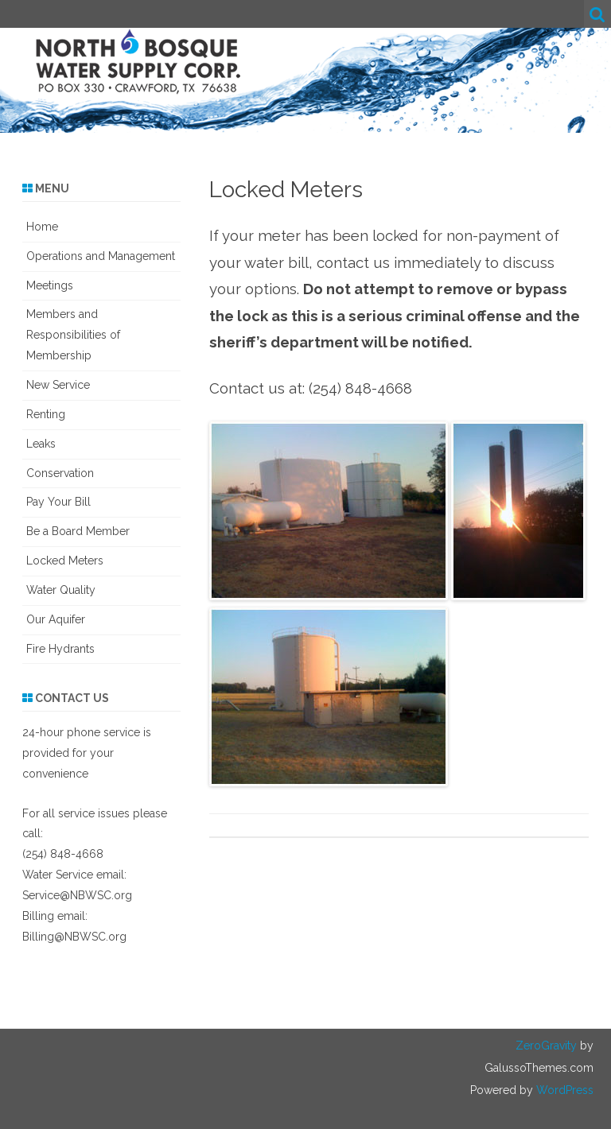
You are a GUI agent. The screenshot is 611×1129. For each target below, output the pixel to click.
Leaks (41, 443)
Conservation (60, 473)
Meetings (49, 285)
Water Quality (60, 590)
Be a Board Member (78, 531)
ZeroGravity (546, 1045)
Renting (45, 414)
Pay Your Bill (58, 501)
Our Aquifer (55, 619)
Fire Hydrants (60, 648)
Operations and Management (100, 256)
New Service (58, 384)
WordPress (563, 1090)
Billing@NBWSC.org (74, 936)
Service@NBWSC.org (77, 895)
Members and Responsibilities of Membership (73, 335)
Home (42, 226)
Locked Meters (64, 560)
